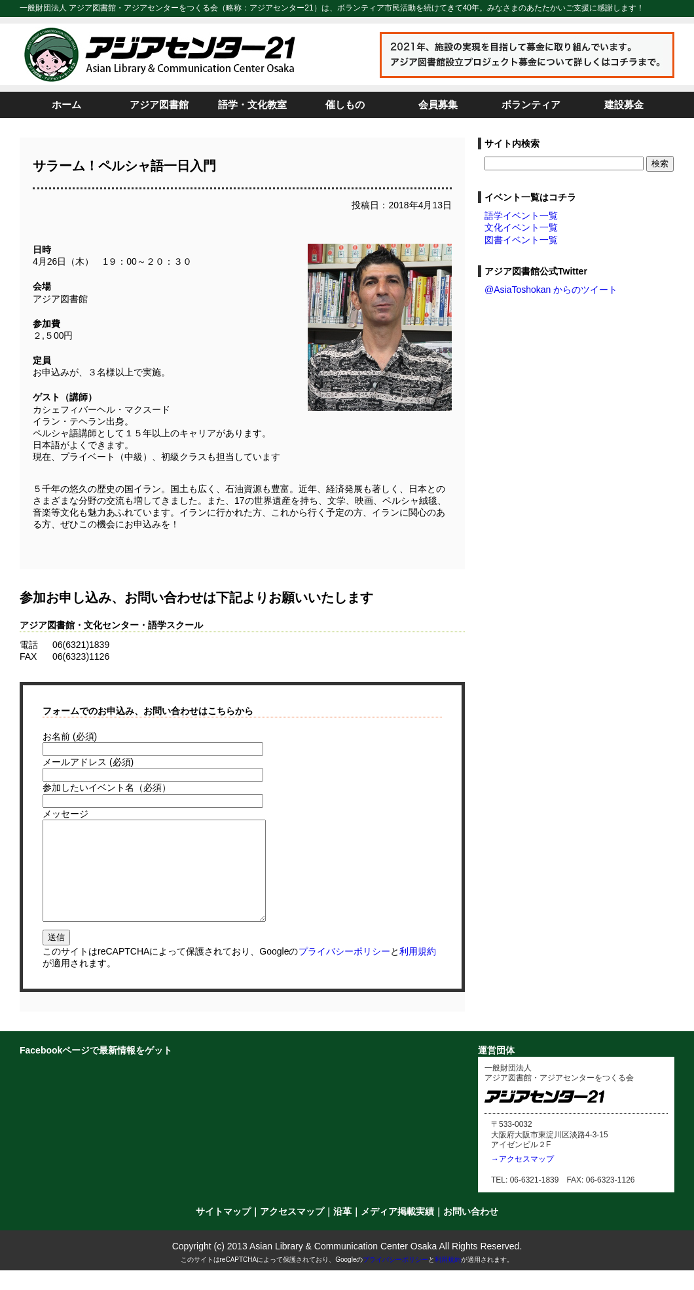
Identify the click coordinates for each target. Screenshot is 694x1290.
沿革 (342, 1231)
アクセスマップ (292, 1231)
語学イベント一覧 (521, 215)
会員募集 (438, 104)
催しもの (345, 104)
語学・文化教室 (252, 104)
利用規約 (417, 971)
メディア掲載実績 (397, 1231)
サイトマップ (223, 1231)
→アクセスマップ (522, 1178)
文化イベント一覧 (521, 227)
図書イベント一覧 (521, 240)
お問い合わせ (470, 1231)
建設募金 (624, 104)
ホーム (66, 104)
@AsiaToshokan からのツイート (550, 289)
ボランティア (531, 104)
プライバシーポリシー (344, 971)
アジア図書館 (159, 104)
